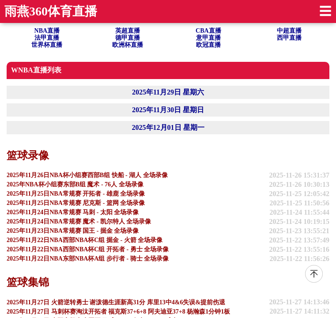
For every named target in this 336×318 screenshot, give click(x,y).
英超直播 (127, 30)
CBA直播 (208, 30)
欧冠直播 (208, 45)
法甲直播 (46, 37)
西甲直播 (289, 37)
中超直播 (289, 30)
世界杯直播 (46, 45)
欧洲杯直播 (127, 45)
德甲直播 (127, 37)
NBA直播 (47, 30)
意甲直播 (208, 37)
